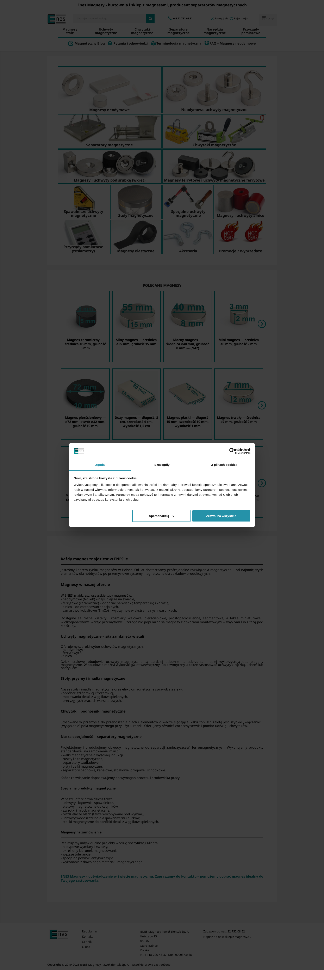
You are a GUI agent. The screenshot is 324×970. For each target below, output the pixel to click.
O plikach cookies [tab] (224, 464)
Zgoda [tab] (100, 464)
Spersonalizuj (161, 516)
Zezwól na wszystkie (221, 516)
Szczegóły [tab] (161, 464)
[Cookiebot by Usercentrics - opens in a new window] (232, 451)
